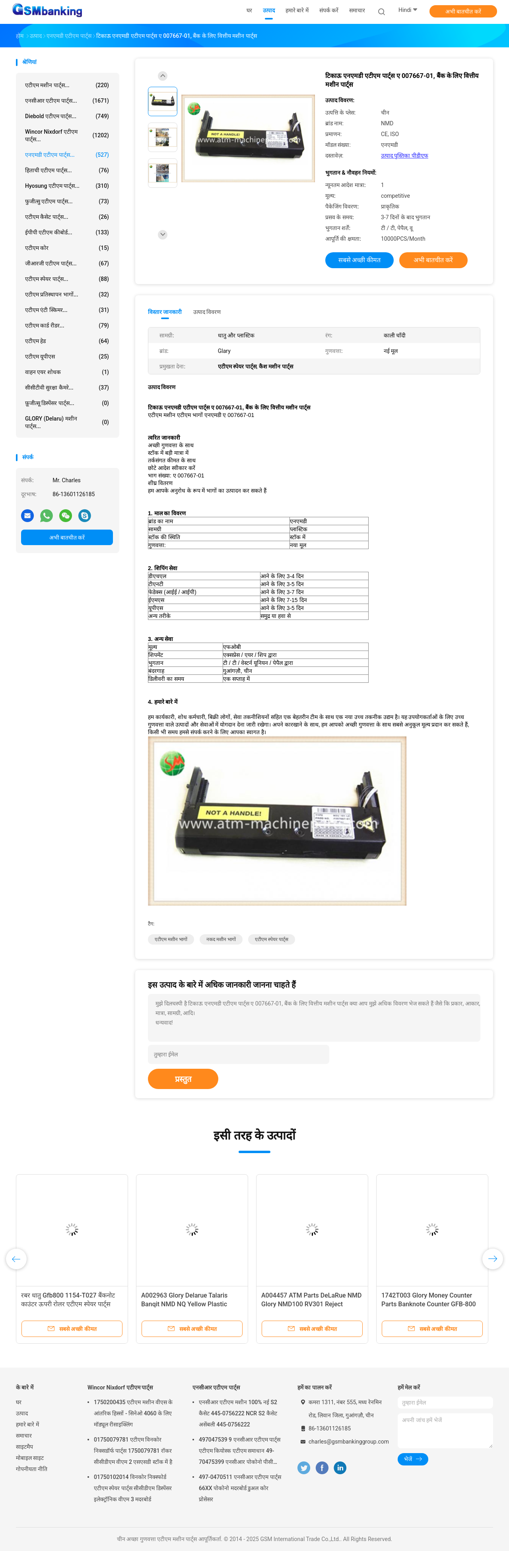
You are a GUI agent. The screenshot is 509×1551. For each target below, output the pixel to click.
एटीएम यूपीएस (67, 356)
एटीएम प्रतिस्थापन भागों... (67, 294)
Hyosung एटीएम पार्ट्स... (67, 186)
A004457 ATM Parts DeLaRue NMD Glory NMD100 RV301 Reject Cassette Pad (311, 1304)
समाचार (24, 1435)
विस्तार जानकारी (165, 312)
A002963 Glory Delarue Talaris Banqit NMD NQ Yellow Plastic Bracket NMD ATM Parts (184, 1304)
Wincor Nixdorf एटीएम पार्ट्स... (67, 135)
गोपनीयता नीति (31, 1469)
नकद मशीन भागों (221, 939)
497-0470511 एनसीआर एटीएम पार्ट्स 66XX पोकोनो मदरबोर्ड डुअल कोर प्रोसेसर (240, 1488)
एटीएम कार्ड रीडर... (67, 325)
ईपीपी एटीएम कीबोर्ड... (67, 232)
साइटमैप (24, 1447)
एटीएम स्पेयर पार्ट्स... (67, 279)
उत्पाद (22, 1413)
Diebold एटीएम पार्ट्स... (67, 116)
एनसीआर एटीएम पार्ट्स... (67, 101)
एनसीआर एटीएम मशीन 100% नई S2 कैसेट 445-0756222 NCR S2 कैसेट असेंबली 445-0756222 (238, 1413)
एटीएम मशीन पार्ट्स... (67, 85)
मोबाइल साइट (30, 1458)
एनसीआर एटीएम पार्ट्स (216, 1387)
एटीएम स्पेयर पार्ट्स (271, 939)
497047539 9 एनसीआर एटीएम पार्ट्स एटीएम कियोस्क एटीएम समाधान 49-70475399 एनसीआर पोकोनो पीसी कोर (240, 1451)
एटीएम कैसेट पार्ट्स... (67, 217)
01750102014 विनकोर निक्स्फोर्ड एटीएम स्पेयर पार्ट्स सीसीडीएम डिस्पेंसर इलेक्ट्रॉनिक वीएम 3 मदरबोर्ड (133, 1488)
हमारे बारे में (27, 1424)
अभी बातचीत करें (463, 11)
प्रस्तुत (183, 1079)
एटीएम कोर (67, 248)
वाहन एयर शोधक (67, 372)
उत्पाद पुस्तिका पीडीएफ (404, 155)
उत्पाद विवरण (207, 312)
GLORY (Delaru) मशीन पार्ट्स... (67, 422)
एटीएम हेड (67, 341)
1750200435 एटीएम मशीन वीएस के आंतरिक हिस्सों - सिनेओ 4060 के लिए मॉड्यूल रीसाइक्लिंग (133, 1413)
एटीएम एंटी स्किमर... (67, 310)
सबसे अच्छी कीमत (359, 260)
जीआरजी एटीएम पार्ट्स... (67, 263)
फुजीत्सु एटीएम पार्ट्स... (67, 201)
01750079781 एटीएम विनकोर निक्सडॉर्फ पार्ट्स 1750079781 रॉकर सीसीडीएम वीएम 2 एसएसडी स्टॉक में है (133, 1450)
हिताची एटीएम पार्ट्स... (67, 170)
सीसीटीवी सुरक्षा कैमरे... (67, 388)
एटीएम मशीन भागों (171, 939)
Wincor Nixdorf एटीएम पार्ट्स (120, 1387)
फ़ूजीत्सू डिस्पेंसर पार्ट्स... (67, 403)
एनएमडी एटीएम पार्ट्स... (67, 155)
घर (18, 1402)
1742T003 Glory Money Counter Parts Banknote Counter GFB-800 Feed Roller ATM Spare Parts (428, 1304)
